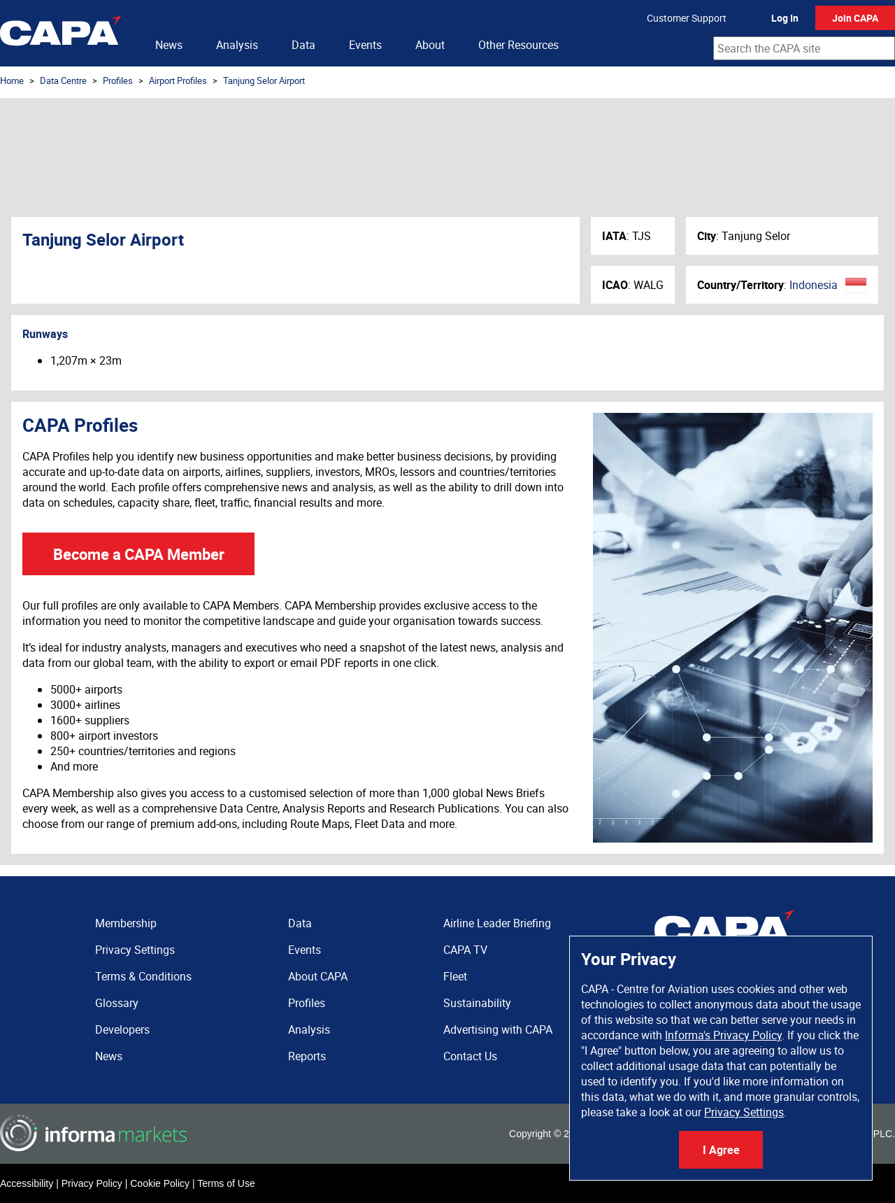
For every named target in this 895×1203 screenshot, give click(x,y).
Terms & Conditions (143, 976)
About (430, 44)
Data (303, 44)
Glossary (116, 1003)
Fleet (455, 976)
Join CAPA (855, 17)
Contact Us (470, 1056)
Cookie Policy (159, 1183)
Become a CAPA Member (138, 554)
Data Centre (63, 80)
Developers (122, 1029)
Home (12, 80)
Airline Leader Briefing (497, 923)
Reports (307, 1056)
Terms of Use (226, 1183)
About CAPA (318, 976)
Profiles (118, 80)
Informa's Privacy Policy (723, 1035)
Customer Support (686, 17)
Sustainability (477, 1003)
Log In (785, 17)
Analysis (237, 44)
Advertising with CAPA (497, 1029)
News (168, 44)
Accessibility (26, 1183)
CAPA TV (465, 949)
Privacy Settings (744, 1112)
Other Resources (518, 44)
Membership (126, 923)
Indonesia (813, 285)
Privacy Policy (92, 1183)
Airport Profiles (178, 80)
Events (365, 44)
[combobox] (804, 48)
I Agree (721, 1150)
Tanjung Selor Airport (264, 80)
